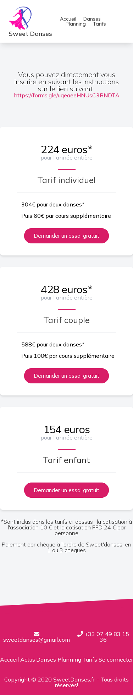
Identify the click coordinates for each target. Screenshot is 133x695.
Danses (92, 19)
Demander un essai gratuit (66, 235)
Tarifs (99, 24)
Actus (27, 659)
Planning (76, 24)
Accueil (68, 19)
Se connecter (116, 659)
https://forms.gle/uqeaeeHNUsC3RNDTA (67, 95)
